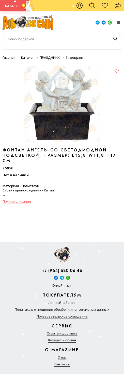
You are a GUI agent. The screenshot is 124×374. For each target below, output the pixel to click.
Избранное (107, 7)
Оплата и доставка (62, 333)
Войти (79, 5)
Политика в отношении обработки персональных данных (62, 309)
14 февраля (75, 57)
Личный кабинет (62, 303)
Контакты (62, 364)
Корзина (120, 7)
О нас (62, 357)
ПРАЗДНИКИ (50, 57)
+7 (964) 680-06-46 (62, 270)
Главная (9, 57)
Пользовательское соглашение (62, 316)
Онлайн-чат (62, 285)
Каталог (12, 5)
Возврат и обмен (62, 340)
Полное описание (17, 201)
